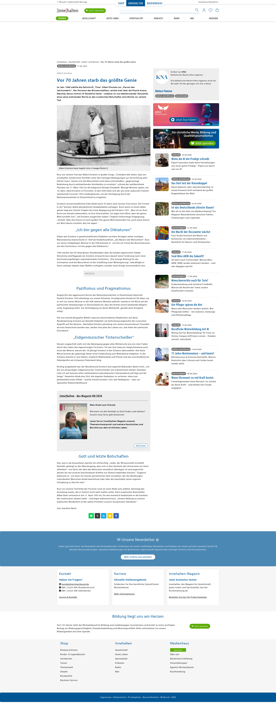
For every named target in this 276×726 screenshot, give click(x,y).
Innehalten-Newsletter (209, 2)
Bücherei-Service (69, 680)
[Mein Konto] (204, 10)
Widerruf (164, 697)
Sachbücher (66, 658)
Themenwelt (66, 667)
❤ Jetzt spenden (95, 10)
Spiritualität (136, 18)
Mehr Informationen (124, 594)
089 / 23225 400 (69, 587)
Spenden (62, 18)
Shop (121, 3)
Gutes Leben (113, 18)
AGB (173, 697)
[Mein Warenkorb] (217, 10)
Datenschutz (119, 697)
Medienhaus (154, 3)
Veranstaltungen (178, 663)
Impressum (105, 697)
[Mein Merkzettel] (210, 10)
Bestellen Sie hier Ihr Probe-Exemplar (188, 597)
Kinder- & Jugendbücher (72, 654)
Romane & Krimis (69, 650)
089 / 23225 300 (69, 591)
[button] (91, 515)
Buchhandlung (177, 671)
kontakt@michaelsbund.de (75, 584)
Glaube (64, 671)
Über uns (174, 654)
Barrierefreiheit (151, 697)
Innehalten (135, 3)
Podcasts (158, 18)
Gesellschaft (89, 18)
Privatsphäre (134, 697)
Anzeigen (213, 18)
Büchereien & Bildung (181, 658)
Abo (192, 18)
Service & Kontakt (68, 597)
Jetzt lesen (141, 445)
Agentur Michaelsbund (182, 667)
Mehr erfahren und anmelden (138, 556)
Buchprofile (66, 676)
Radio (176, 18)
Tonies (63, 663)
